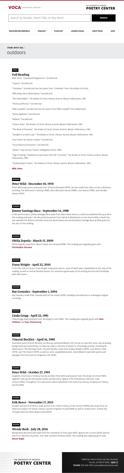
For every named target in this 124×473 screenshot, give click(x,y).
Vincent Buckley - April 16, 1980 (33, 339)
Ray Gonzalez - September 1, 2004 (34, 291)
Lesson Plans (77, 31)
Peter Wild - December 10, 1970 (33, 184)
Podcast (42, 31)
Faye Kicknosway (33, 322)
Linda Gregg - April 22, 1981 (30, 315)
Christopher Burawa (22, 247)
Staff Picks (97, 31)
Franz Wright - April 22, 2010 (31, 264)
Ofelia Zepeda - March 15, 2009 (32, 240)
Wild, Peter (17, 169)
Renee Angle (18, 439)
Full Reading (20, 74)
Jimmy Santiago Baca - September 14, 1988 (40, 211)
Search (103, 18)
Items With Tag (15, 48)
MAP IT (114, 462)
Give (113, 31)
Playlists (58, 31)
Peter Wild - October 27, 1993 (31, 372)
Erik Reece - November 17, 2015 (32, 402)
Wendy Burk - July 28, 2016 (30, 429)
